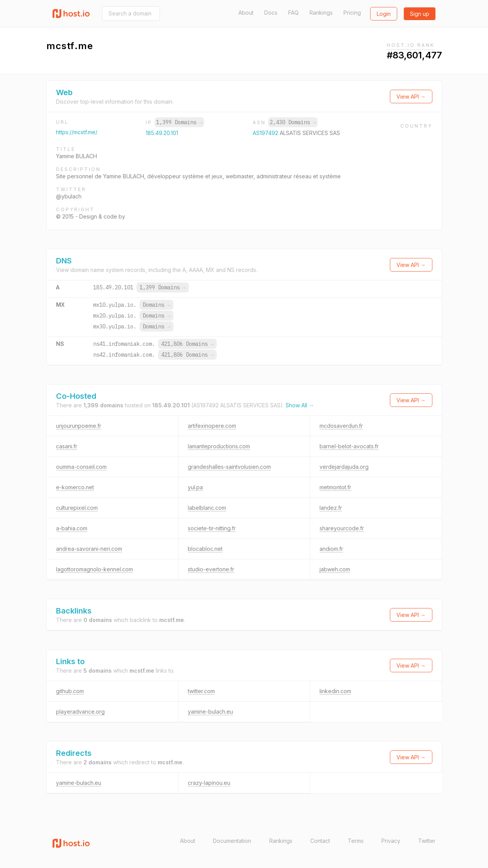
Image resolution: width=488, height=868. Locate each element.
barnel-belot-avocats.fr (349, 446)
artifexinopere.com (212, 425)
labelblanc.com (207, 507)
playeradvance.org (80, 711)
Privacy (390, 840)
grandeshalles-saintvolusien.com (229, 466)
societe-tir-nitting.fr (212, 528)
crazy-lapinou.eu (209, 782)
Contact (320, 840)
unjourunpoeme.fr (78, 425)
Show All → (300, 405)
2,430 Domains (293, 122)
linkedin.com (335, 691)
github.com (70, 691)
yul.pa (195, 487)
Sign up (419, 13)
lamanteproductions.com (219, 446)
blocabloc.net (205, 548)
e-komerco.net (75, 487)
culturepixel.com (77, 507)
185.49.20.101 (162, 133)
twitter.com (201, 691)
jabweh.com (335, 569)
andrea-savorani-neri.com (89, 548)
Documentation (232, 840)
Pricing (352, 12)
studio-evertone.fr (211, 569)
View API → (411, 96)
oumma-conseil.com (81, 466)
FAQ (293, 12)
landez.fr (331, 507)
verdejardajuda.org (344, 466)
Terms (356, 840)
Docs (270, 12)
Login (384, 13)
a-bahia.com (71, 528)
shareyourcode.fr (342, 528)
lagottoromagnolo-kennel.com (94, 569)
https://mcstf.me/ (76, 132)
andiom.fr (331, 548)
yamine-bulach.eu (210, 711)
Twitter (426, 840)
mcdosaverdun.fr (341, 425)
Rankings (321, 12)
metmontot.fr (335, 487)
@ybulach (69, 196)
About (245, 12)
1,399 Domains (179, 122)
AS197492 (266, 133)
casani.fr (66, 446)
